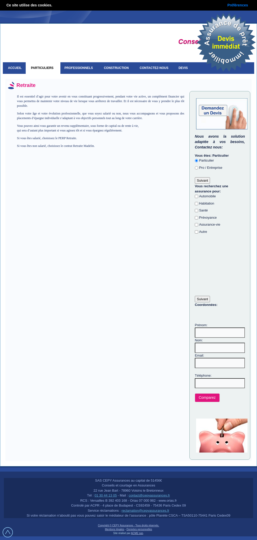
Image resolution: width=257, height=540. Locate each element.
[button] (207, 397)
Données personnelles (139, 529)
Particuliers (43, 68)
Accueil (15, 68)
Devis (184, 68)
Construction (117, 68)
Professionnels (80, 68)
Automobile (207, 196)
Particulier (206, 160)
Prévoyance (208, 217)
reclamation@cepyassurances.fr (145, 510)
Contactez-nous (154, 68)
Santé (203, 210)
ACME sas (137, 533)
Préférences (237, 5)
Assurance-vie (209, 224)
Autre (203, 232)
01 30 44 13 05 (106, 495)
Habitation (206, 203)
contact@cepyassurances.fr (149, 495)
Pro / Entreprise (210, 168)
